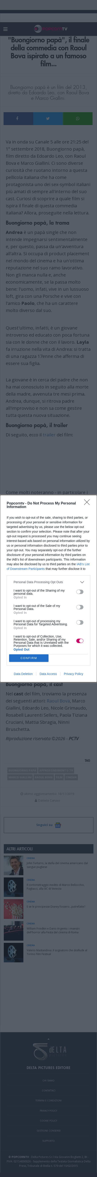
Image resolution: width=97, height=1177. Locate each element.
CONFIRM (28, 658)
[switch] (79, 592)
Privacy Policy (73, 674)
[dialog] (48, 588)
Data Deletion (23, 674)
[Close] (88, 503)
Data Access (48, 674)
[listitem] (48, 582)
